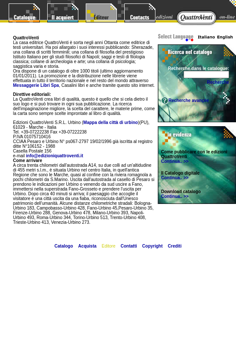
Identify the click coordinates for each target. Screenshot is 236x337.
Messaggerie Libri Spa (36, 85)
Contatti (129, 246)
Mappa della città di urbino (110, 122)
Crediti (175, 246)
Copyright (152, 246)
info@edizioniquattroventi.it (54, 155)
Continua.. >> (174, 161)
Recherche (218, 82)
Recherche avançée (188, 100)
